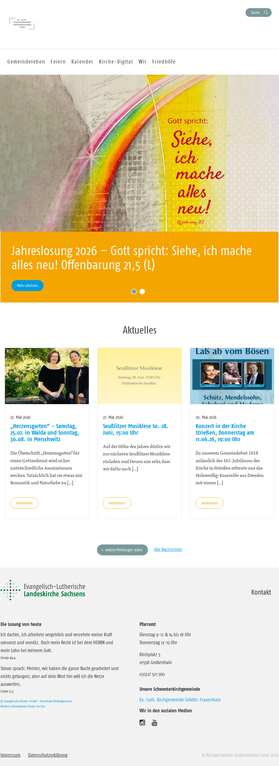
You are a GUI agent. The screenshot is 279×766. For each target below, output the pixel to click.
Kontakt (261, 592)
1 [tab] (135, 293)
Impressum (10, 755)
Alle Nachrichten (168, 549)
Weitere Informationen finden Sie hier (23, 706)
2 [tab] (144, 293)
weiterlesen (24, 502)
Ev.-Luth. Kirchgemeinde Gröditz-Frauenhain (180, 700)
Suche (255, 12)
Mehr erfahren (27, 285)
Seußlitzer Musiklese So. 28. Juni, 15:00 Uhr (135, 429)
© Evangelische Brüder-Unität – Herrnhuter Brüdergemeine (36, 701)
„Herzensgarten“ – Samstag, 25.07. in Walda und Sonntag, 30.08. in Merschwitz (44, 433)
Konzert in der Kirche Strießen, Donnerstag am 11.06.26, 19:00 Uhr (225, 433)
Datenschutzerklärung (48, 755)
